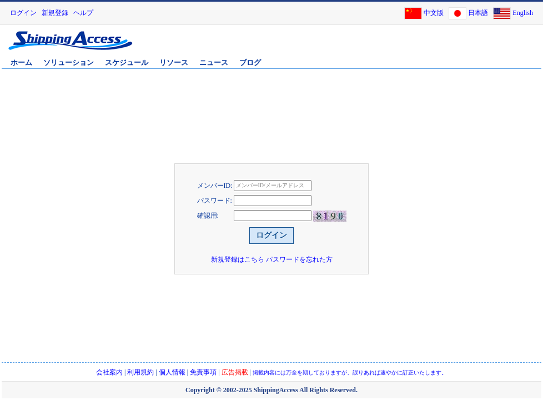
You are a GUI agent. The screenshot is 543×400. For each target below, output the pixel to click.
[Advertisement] (410, 46)
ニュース (213, 62)
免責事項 (203, 372)
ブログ (250, 62)
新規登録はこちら (237, 259)
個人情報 (172, 372)
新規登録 (55, 13)
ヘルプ (83, 13)
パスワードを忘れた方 (299, 259)
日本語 (478, 13)
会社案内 (109, 372)
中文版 (434, 13)
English (522, 13)
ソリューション (68, 62)
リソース (173, 62)
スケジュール (126, 62)
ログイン (23, 13)
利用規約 (140, 372)
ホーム (21, 62)
